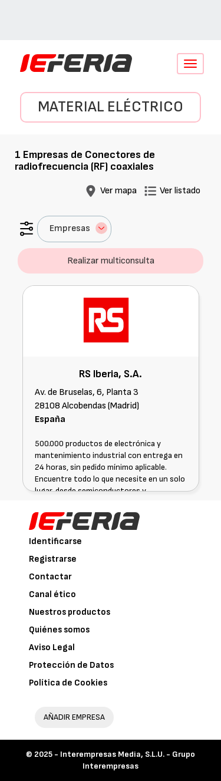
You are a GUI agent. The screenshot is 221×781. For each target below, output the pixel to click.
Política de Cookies (68, 682)
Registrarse (53, 559)
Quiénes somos (59, 629)
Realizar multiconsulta (110, 260)
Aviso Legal (52, 647)
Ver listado (180, 190)
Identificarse (55, 541)
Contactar (50, 576)
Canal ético (52, 594)
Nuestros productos (69, 612)
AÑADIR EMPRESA (74, 717)
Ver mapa (118, 190)
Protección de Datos (71, 665)
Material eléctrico (110, 107)
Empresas (78, 228)
